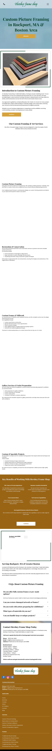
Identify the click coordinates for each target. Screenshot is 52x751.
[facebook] (3, 676)
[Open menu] (48, 4)
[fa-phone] (4, 5)
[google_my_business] (12, 676)
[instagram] (8, 676)
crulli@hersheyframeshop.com (15, 639)
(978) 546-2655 (12, 637)
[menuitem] (26, 697)
